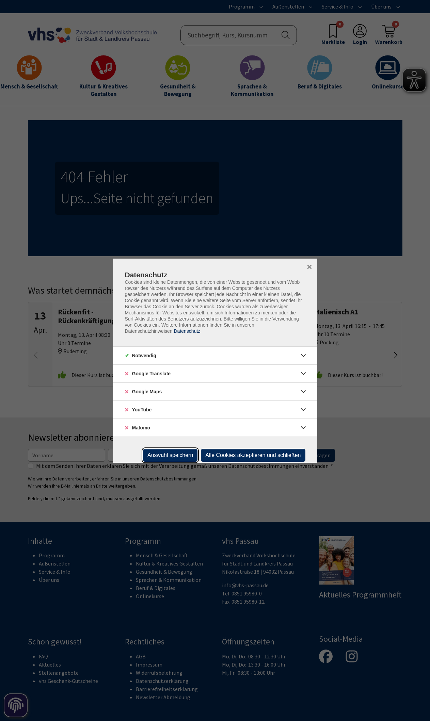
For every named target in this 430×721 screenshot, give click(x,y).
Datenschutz (187, 331)
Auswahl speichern (170, 455)
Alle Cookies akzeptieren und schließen (253, 455)
